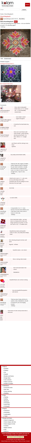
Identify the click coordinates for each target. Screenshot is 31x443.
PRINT (15, 21)
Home (1, 14)
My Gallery (22, 18)
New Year (6, 389)
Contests (6, 425)
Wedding (6, 393)
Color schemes (7, 379)
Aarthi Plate (7, 404)
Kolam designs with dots (10, 422)
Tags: (1, 58)
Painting (6, 397)
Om (5, 372)
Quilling (6, 399)
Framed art (6, 410)
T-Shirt (5, 416)
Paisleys (6, 370)
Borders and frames (9, 376)
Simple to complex (8, 383)
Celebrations (6, 385)
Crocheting (6, 406)
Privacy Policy (14, 441)
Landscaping (7, 414)
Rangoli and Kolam (7, 418)
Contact (28, 441)
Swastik (6, 374)
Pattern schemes (8, 381)
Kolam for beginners (9, 420)
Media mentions (8, 427)
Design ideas (7, 378)
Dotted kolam (7, 58)
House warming (8, 391)
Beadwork (6, 401)
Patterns (5, 366)
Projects (5, 408)
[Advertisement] (16, 343)
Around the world (8, 387)
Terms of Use (22, 441)
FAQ (5, 429)
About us (6, 431)
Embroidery (7, 402)
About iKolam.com (5, 441)
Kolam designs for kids (9, 423)
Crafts (4, 395)
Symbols (6, 368)
